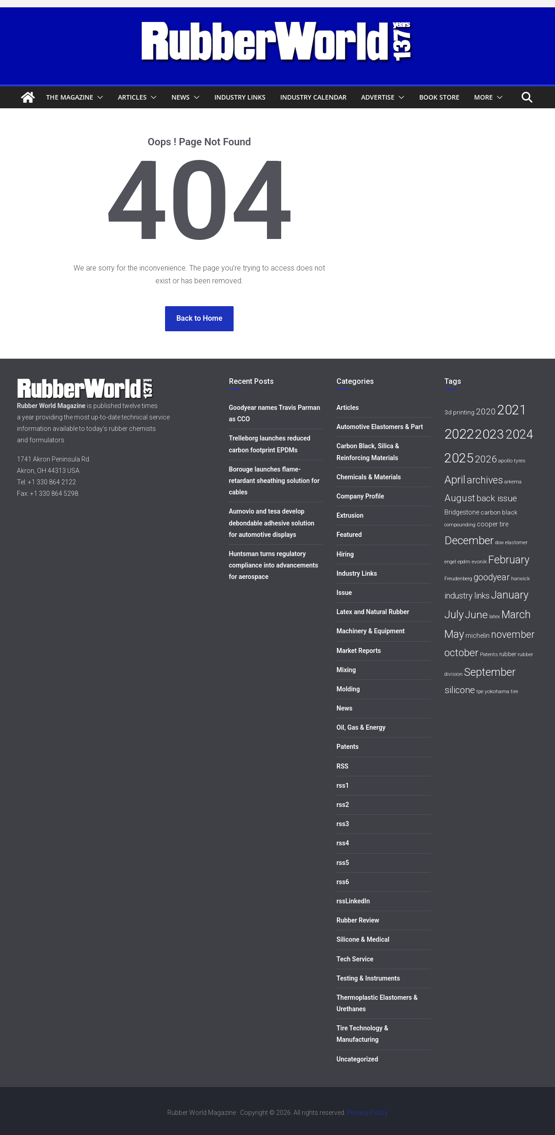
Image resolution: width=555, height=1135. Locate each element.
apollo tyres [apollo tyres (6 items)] (511, 460)
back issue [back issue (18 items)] (496, 498)
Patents (347, 746)
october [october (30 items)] (461, 653)
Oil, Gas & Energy (360, 727)
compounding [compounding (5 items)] (459, 525)
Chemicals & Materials (368, 477)
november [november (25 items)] (512, 634)
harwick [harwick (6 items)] (520, 578)
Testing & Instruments (368, 978)
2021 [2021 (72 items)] (512, 410)
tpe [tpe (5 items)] (479, 692)
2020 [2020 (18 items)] (486, 411)
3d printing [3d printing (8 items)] (459, 412)
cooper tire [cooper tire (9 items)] (492, 524)
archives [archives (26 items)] (485, 480)
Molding (348, 689)
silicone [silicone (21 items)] (459, 689)
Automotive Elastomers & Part (379, 426)
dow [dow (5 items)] (499, 543)
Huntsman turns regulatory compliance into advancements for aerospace (273, 565)
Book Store (439, 97)
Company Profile (360, 496)
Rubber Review (357, 920)
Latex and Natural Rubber (372, 611)
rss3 (342, 823)
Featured (349, 534)
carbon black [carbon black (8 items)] (499, 512)
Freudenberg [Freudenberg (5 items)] (458, 579)
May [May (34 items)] (454, 634)
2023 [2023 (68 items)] (489, 434)
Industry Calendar (313, 97)
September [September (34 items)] (490, 672)
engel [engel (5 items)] (450, 562)
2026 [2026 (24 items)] (486, 459)
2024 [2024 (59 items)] (519, 434)
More (483, 97)
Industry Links (240, 97)
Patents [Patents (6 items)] (489, 654)
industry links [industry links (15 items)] (467, 595)
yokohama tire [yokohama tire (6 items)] (501, 691)
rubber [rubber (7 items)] (507, 654)
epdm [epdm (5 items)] (464, 562)
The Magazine (69, 97)
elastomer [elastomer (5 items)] (516, 543)
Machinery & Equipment (370, 631)
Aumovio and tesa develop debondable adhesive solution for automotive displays (272, 523)
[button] (98, 97)
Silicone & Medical (363, 939)
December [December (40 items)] (469, 540)
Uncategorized (357, 1059)
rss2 (342, 804)
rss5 (342, 862)
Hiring (345, 554)
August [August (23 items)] (459, 498)
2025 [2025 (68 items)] (459, 458)
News (180, 97)
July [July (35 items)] (454, 614)
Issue (344, 592)
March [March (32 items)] (516, 615)
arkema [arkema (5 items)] (513, 482)
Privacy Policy (367, 1112)
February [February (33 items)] (508, 559)
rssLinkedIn (353, 901)
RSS (342, 766)
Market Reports (358, 650)
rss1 (342, 785)
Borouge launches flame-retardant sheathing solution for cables (274, 481)
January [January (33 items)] (509, 595)
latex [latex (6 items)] (494, 616)
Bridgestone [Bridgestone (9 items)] (461, 512)
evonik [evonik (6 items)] (479, 561)
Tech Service (355, 959)
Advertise (378, 97)
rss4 (342, 843)
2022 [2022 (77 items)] (459, 434)
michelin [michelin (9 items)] (477, 636)
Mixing (346, 670)
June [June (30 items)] (476, 615)
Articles (132, 97)
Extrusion (349, 515)
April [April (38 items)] (454, 479)
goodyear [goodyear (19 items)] (492, 577)
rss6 (342, 882)
